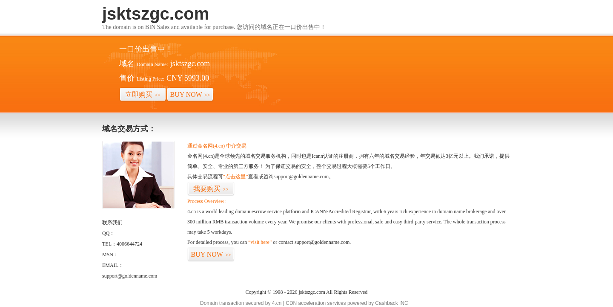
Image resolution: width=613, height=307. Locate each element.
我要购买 (211, 188)
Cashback (386, 303)
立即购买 (142, 94)
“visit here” (260, 242)
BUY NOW (190, 94)
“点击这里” (235, 177)
